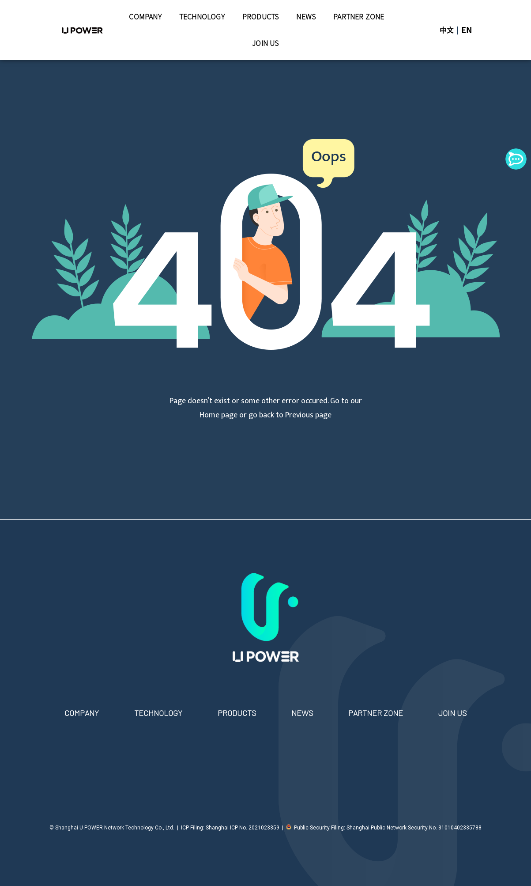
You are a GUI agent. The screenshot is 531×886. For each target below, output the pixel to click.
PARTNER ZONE (358, 16)
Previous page (308, 415)
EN (466, 30)
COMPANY (145, 16)
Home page (218, 415)
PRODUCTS (260, 16)
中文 (447, 30)
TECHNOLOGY (202, 16)
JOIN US (265, 43)
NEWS (306, 16)
